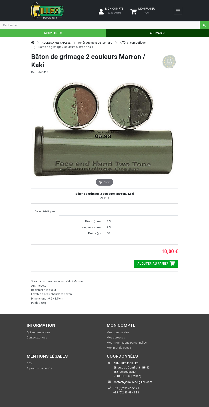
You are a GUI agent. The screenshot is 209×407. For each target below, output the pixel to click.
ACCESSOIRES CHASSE (56, 42)
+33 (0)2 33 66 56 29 (126, 388)
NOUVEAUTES (53, 33)
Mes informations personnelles (127, 342)
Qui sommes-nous (38, 332)
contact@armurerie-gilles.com (132, 382)
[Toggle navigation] (178, 10)
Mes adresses (116, 337)
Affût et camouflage (133, 42)
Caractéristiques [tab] (44, 211)
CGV (29, 363)
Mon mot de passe (119, 347)
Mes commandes (118, 332)
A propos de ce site (39, 368)
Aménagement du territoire (95, 42)
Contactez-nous (37, 337)
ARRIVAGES (157, 33)
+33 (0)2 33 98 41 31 (126, 392)
